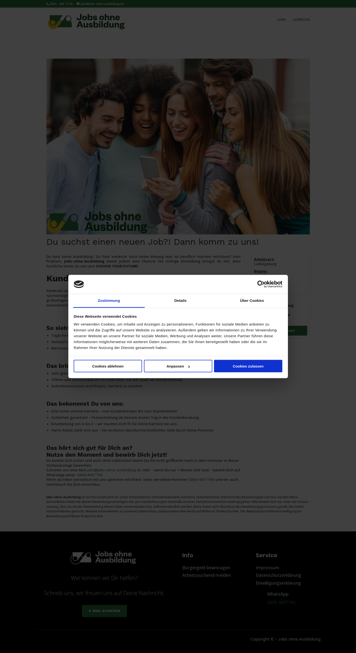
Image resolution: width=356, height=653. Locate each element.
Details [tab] (180, 300)
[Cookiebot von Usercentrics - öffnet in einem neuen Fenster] (261, 284)
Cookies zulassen (248, 366)
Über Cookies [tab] (252, 300)
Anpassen (178, 366)
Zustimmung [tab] (109, 300)
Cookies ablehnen (107, 366)
